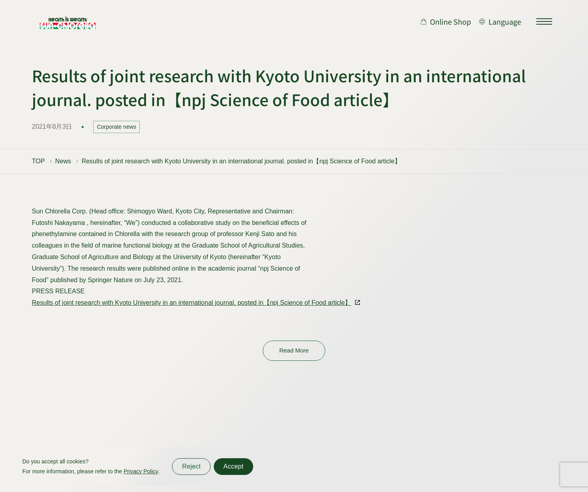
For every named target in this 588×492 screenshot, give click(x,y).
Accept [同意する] (233, 466)
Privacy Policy (140, 471)
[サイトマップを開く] (544, 21)
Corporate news (116, 127)
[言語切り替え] (500, 21)
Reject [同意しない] (191, 466)
